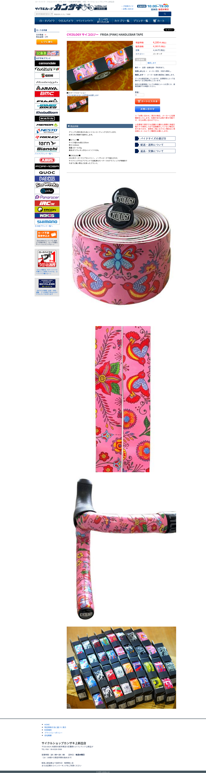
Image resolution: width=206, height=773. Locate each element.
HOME (47, 724)
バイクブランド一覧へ (44, 153)
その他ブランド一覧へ (44, 226)
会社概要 (48, 735)
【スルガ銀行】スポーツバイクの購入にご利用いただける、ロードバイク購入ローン (47, 271)
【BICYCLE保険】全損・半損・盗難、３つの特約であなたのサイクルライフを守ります (47, 292)
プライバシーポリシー (53, 732)
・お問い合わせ (127, 9)
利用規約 (48, 730)
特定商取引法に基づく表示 (55, 727)
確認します (152, 63)
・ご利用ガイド (127, 6)
